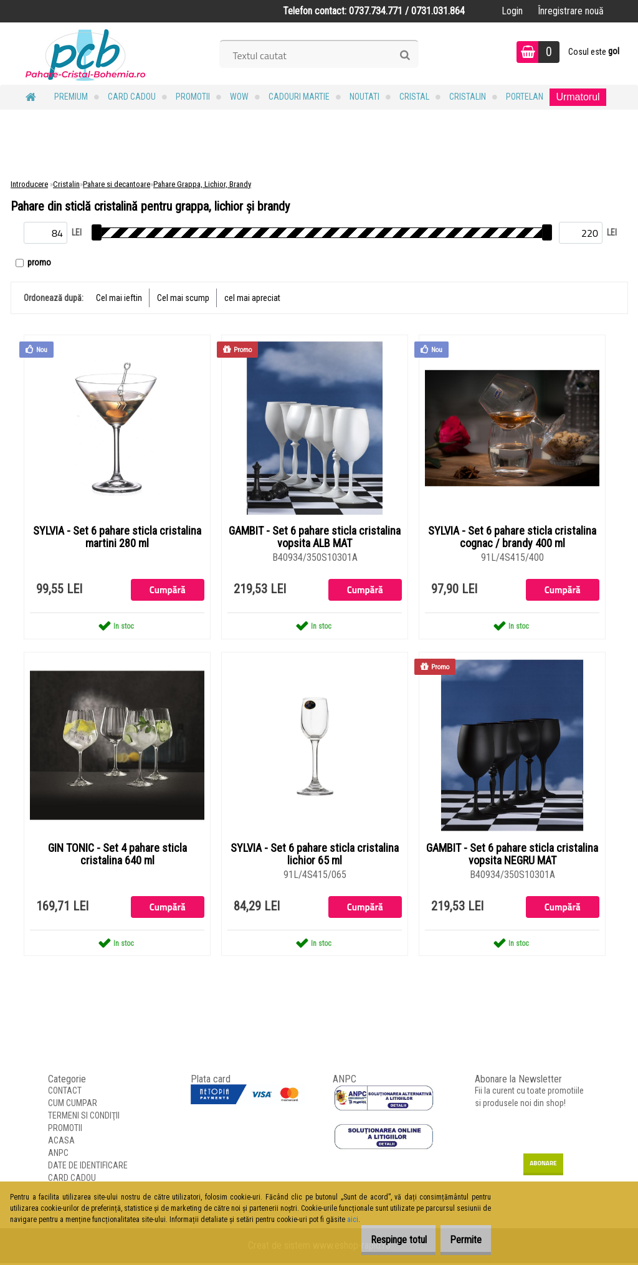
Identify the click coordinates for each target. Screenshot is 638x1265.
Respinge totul (379, 1240)
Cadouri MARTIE (299, 97)
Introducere (29, 184)
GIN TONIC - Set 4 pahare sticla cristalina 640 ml (117, 855)
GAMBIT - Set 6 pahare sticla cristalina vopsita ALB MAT (315, 537)
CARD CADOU (132, 97)
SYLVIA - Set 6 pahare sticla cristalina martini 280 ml (117, 537)
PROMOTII (193, 97)
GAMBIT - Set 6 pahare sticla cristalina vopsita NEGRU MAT (512, 855)
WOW (239, 97)
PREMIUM (71, 97)
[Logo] (85, 53)
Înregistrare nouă (571, 11)
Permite (459, 1240)
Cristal (414, 97)
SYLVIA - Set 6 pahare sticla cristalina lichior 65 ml (315, 855)
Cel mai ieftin (119, 298)
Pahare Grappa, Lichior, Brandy (202, 184)
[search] (405, 55)
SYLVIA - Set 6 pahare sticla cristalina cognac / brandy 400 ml (512, 537)
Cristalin (467, 97)
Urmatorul (577, 97)
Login (512, 11)
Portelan (524, 97)
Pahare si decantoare (116, 184)
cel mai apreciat (252, 298)
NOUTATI (364, 97)
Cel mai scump (183, 298)
